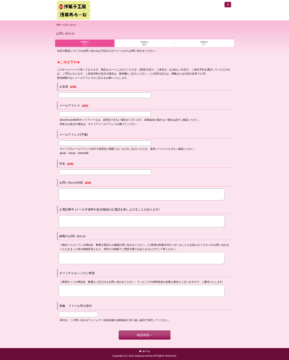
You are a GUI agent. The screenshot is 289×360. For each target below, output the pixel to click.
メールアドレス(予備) (73, 134)
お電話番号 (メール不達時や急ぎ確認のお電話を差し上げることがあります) (109, 209)
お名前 (63, 86)
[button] (227, 4)
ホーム (144, 351)
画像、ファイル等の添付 (75, 305)
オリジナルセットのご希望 (77, 273)
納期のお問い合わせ (72, 236)
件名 (62, 163)
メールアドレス (69, 105)
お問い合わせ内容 (71, 182)
